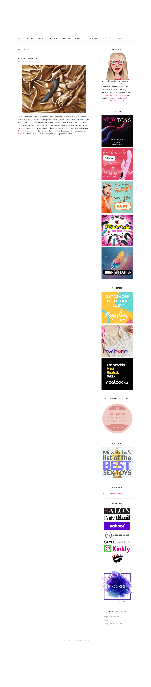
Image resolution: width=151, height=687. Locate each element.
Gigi (19, 131)
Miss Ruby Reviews (75, 17)
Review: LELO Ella (27, 58)
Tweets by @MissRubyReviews (113, 493)
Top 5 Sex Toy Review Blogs (115, 95)
